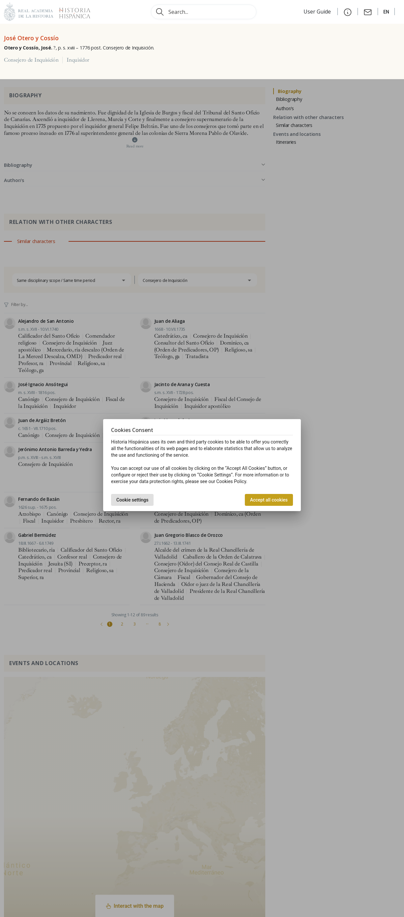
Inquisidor (78, 60)
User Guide (317, 11)
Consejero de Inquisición (31, 60)
